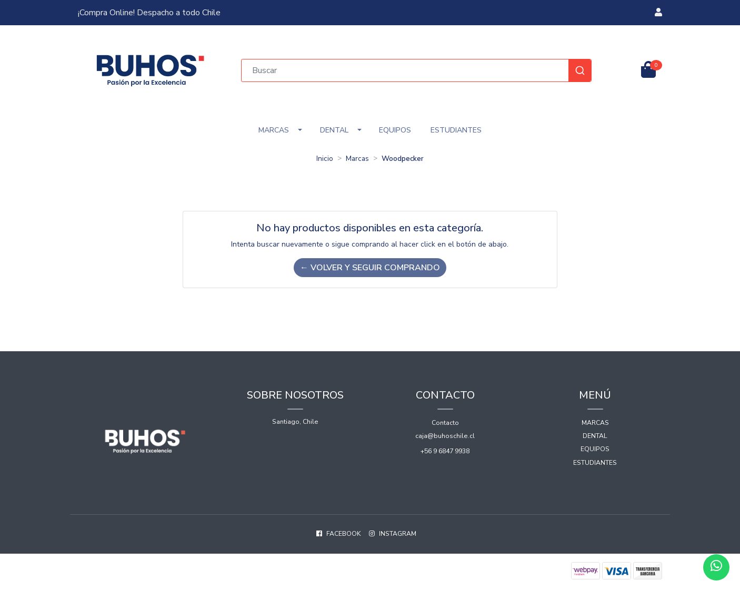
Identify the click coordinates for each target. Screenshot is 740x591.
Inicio (324, 159)
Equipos (395, 130)
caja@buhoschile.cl (445, 436)
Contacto (445, 423)
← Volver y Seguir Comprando (370, 267)
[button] (658, 12)
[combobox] (416, 70)
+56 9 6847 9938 (445, 451)
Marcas (273, 130)
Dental (334, 130)
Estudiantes (456, 130)
